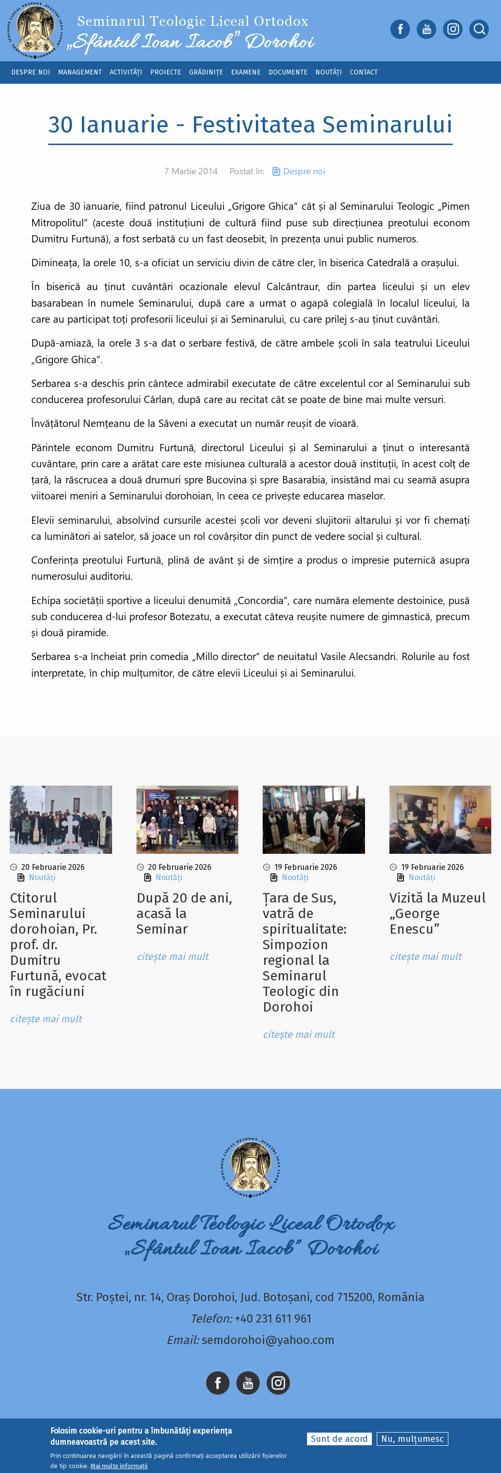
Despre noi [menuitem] (30, 72)
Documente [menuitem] (288, 72)
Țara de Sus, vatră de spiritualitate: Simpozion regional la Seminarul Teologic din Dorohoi (305, 952)
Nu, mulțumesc (412, 1439)
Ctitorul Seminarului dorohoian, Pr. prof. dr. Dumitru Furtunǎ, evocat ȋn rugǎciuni (58, 944)
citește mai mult (45, 1019)
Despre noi (304, 171)
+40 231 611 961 (273, 1319)
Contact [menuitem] (364, 72)
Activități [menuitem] (126, 72)
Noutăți (42, 877)
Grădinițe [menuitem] (206, 72)
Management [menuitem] (80, 72)
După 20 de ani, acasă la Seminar (184, 913)
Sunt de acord (339, 1439)
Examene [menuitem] (246, 72)
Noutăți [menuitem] (328, 72)
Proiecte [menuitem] (165, 72)
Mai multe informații (119, 1466)
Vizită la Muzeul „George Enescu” (437, 913)
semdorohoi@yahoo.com (268, 1340)
